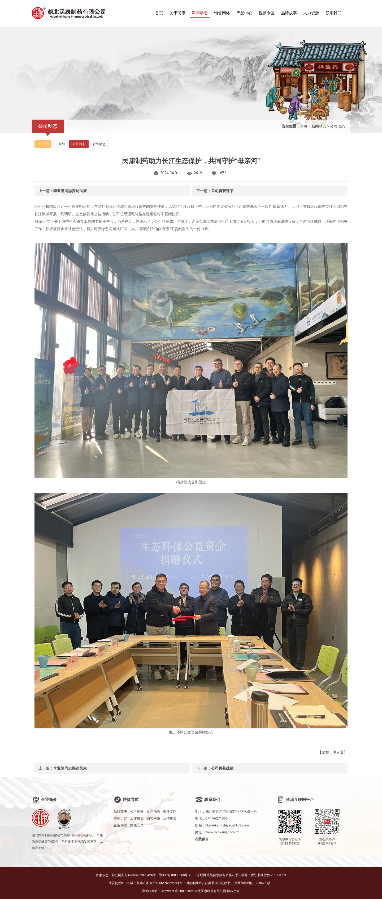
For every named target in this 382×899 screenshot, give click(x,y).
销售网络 (222, 13)
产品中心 (244, 13)
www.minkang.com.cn (222, 832)
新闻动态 (200, 12)
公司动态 (337, 126)
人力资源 (311, 13)
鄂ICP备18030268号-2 (175, 875)
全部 (62, 144)
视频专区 (267, 13)
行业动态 (99, 144)
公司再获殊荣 (222, 191)
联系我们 (333, 13)
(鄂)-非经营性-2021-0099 (268, 875)
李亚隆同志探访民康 (70, 191)
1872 (222, 173)
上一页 (42, 144)
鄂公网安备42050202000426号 (134, 875)
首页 (159, 13)
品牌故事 (289, 13)
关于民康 (177, 13)
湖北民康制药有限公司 (210, 891)
